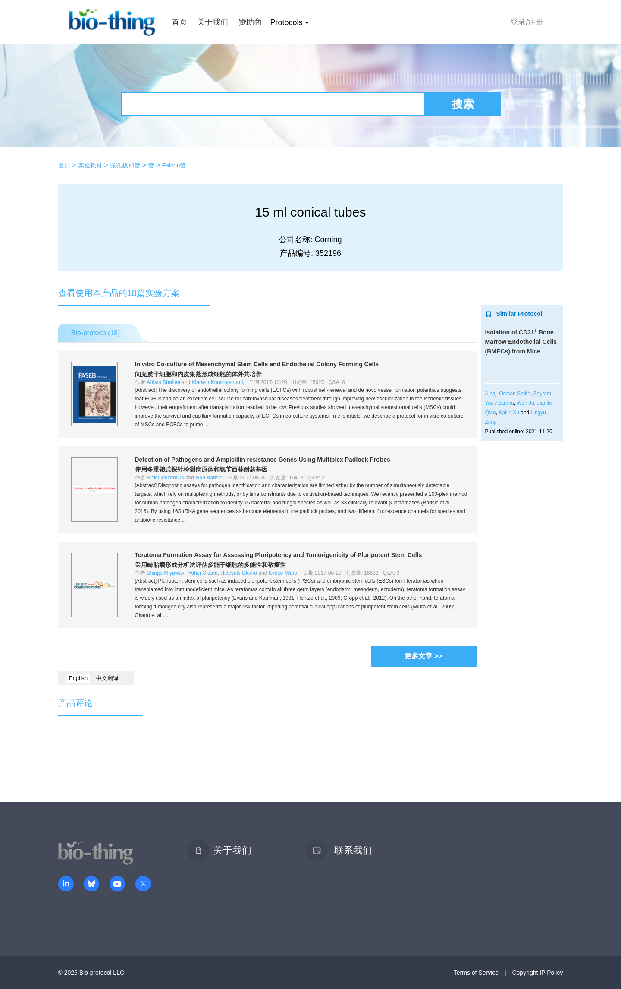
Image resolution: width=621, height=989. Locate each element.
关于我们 (212, 22)
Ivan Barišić (208, 478)
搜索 (463, 104)
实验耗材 (90, 165)
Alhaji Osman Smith (507, 394)
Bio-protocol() (95, 333)
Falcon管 (174, 165)
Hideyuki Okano (238, 573)
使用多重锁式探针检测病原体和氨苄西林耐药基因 (201, 469)
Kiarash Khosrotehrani (217, 382)
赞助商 (250, 22)
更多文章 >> (423, 656)
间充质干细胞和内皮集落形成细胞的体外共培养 (198, 374)
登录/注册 (526, 22)
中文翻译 (107, 678)
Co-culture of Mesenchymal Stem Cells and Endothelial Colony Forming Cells (257, 364)
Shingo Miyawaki (166, 573)
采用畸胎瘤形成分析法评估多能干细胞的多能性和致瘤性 (210, 564)
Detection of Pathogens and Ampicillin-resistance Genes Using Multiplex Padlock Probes (262, 459)
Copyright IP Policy (537, 972)
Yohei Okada (202, 573)
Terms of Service (476, 972)
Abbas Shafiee (163, 382)
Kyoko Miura (283, 573)
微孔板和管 (125, 165)
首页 (179, 22)
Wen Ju (525, 403)
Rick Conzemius (165, 478)
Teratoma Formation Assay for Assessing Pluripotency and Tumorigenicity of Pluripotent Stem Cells (278, 554)
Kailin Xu (509, 412)
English (78, 678)
